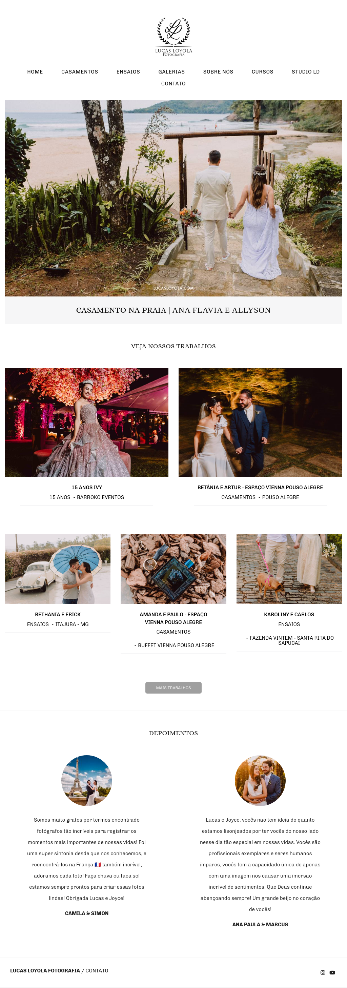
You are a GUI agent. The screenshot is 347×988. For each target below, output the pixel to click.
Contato (96, 970)
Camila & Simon (87, 913)
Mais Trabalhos (173, 687)
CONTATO (173, 84)
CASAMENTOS (79, 72)
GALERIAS (171, 72)
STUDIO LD (306, 72)
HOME (35, 72)
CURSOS (262, 72)
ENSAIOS (128, 72)
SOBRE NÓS (218, 72)
